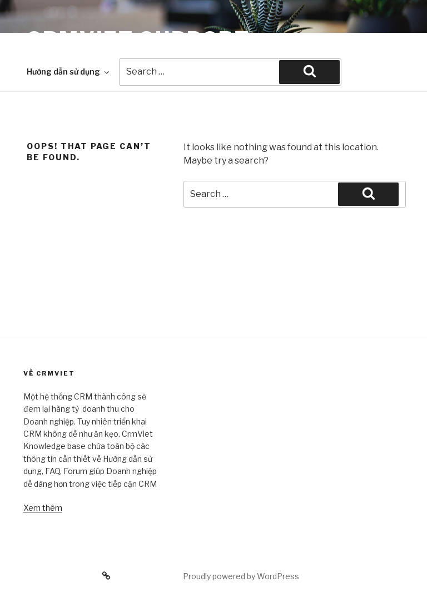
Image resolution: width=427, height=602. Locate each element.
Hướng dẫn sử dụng (69, 71)
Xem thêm (42, 507)
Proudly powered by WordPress (241, 576)
